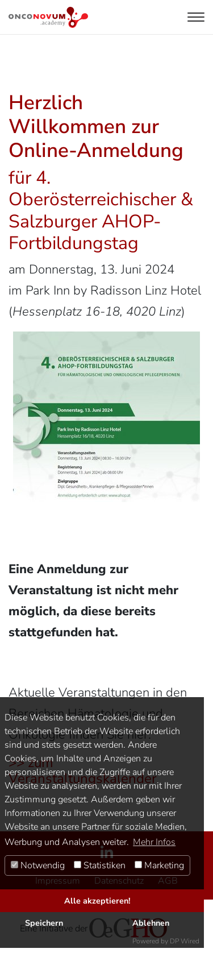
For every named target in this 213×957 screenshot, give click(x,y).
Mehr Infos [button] (154, 842)
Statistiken (100, 865)
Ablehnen (150, 923)
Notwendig (38, 865)
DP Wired (184, 941)
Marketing (159, 865)
